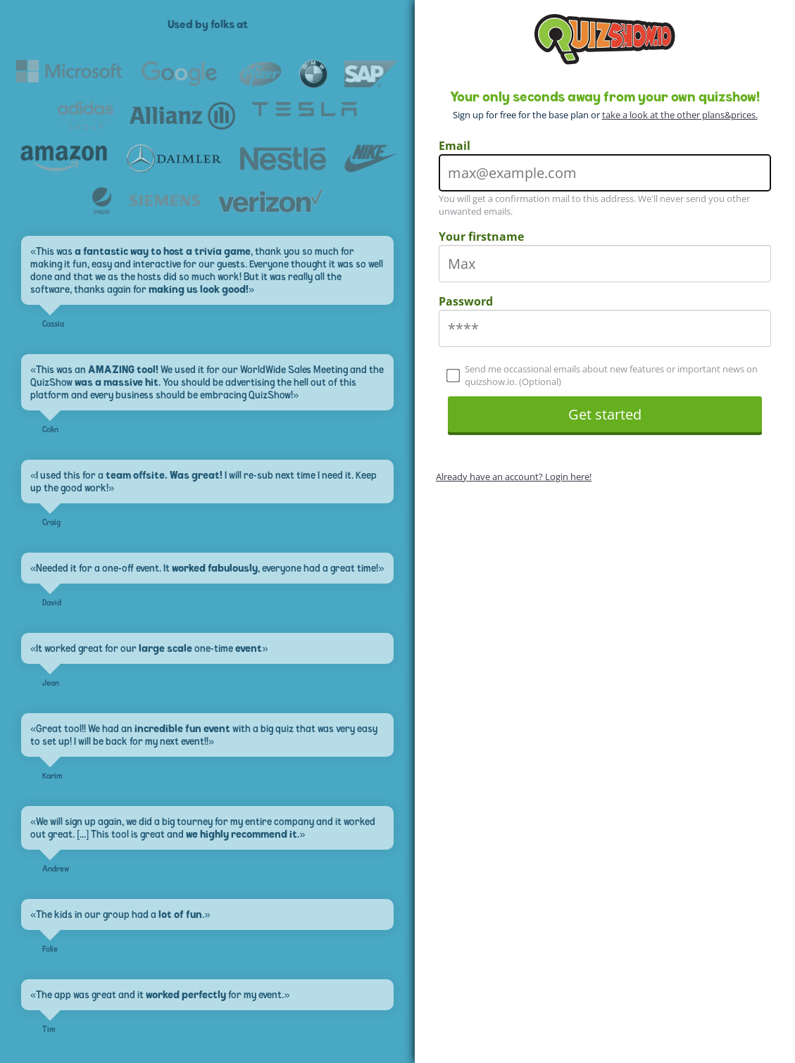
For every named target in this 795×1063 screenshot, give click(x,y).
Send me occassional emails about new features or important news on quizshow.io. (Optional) (602, 375)
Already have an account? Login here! (513, 476)
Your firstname (481, 236)
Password (466, 301)
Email (454, 145)
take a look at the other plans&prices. (680, 114)
